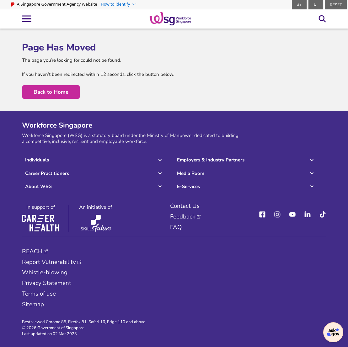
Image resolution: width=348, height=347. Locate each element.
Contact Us (185, 206)
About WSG (38, 186)
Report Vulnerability (49, 262)
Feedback (182, 217)
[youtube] (292, 215)
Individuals (37, 160)
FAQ (176, 227)
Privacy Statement (46, 283)
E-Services (188, 186)
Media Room (190, 173)
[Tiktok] (323, 215)
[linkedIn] (307, 215)
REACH (32, 251)
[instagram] (277, 215)
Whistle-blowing (44, 272)
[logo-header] (170, 19)
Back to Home (51, 92)
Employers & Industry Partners (210, 160)
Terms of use (39, 294)
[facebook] (262, 215)
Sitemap (33, 304)
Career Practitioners (47, 173)
